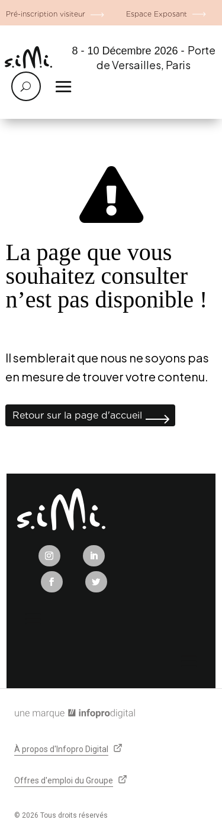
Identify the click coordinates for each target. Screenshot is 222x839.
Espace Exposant (156, 13)
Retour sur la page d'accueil (77, 415)
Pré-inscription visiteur (45, 13)
